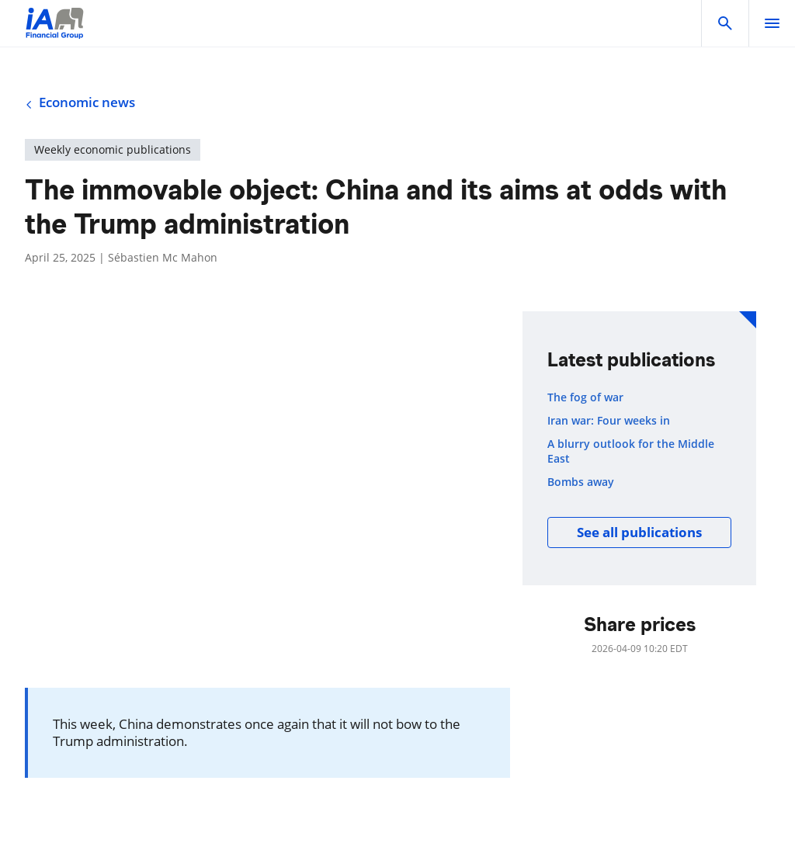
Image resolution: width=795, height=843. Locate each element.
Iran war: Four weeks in (608, 421)
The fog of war (585, 397)
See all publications (639, 532)
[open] (771, 23)
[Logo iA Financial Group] (55, 33)
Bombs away (580, 482)
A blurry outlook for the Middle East (630, 451)
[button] (725, 23)
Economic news (80, 102)
